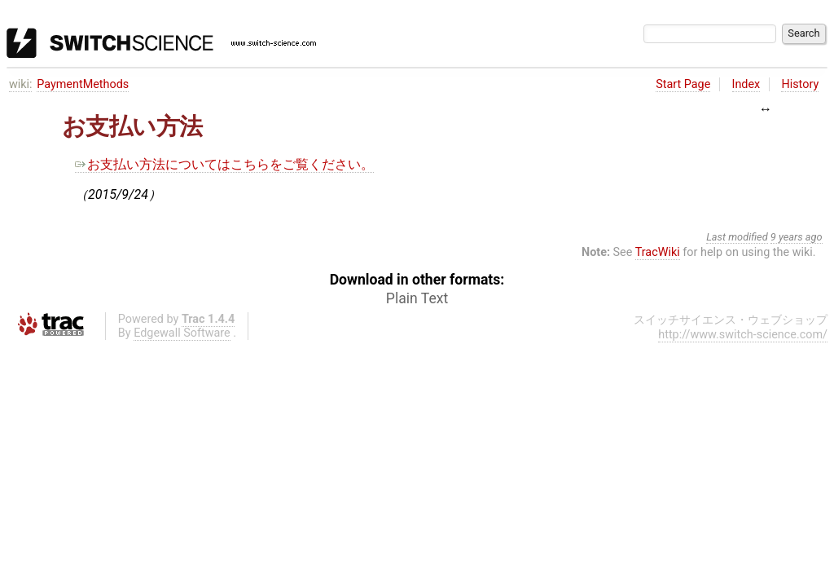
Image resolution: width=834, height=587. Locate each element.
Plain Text (417, 298)
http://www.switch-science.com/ (742, 335)
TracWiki (657, 252)
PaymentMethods (83, 84)
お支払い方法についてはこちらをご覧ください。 (224, 164)
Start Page (683, 84)
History (800, 84)
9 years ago (796, 237)
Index (746, 84)
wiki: (21, 84)
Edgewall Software (182, 333)
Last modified (737, 237)
